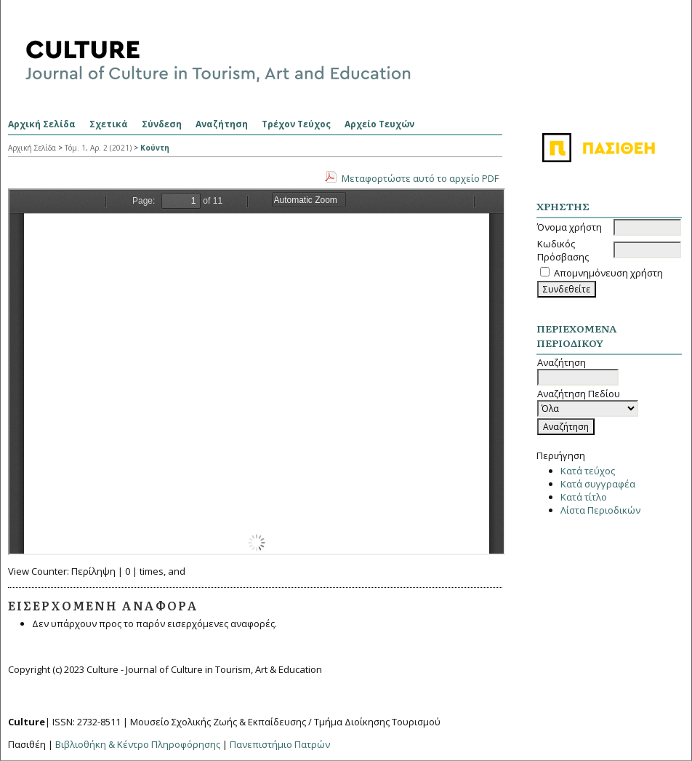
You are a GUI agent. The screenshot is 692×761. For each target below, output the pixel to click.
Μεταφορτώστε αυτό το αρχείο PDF (420, 178)
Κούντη (154, 148)
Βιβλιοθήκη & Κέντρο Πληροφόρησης (137, 744)
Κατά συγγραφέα (597, 483)
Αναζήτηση (222, 124)
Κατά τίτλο (583, 496)
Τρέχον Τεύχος (296, 124)
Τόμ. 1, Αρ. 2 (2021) (98, 148)
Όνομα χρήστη (569, 227)
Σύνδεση (162, 124)
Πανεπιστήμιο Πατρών (280, 744)
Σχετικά (108, 124)
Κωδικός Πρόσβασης (563, 250)
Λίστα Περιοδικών (600, 510)
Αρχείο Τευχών (379, 124)
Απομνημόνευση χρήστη (608, 272)
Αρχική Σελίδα (42, 124)
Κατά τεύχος (587, 470)
